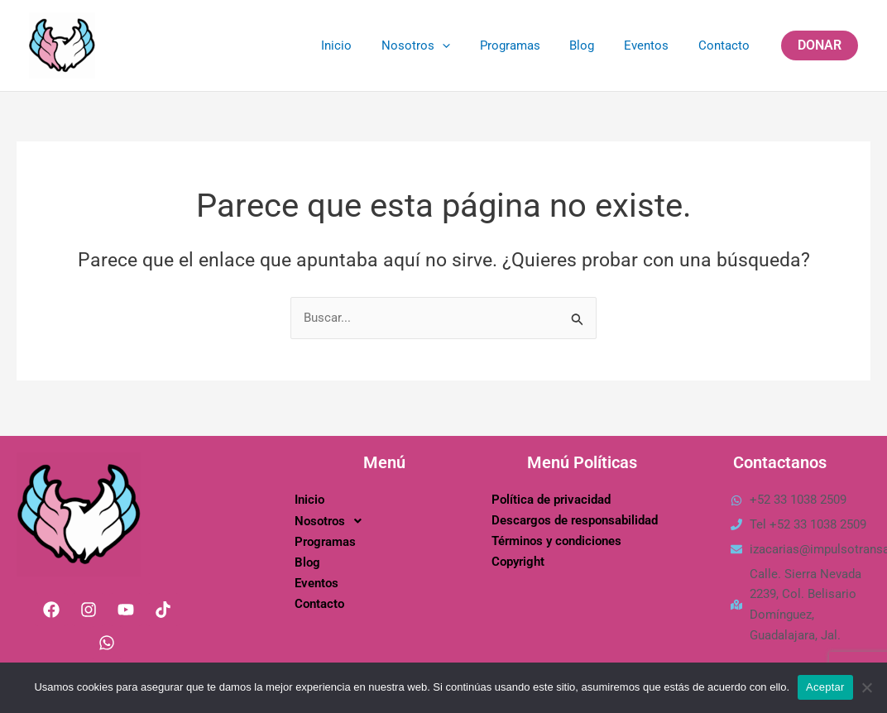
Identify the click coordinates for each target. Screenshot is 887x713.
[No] (866, 687)
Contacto (726, 45)
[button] (819, 45)
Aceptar (825, 687)
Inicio (363, 45)
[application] (464, 45)
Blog (594, 45)
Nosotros (437, 45)
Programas (526, 45)
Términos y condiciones (556, 541)
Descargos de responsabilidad (574, 520)
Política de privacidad (551, 499)
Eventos (653, 45)
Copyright (517, 561)
